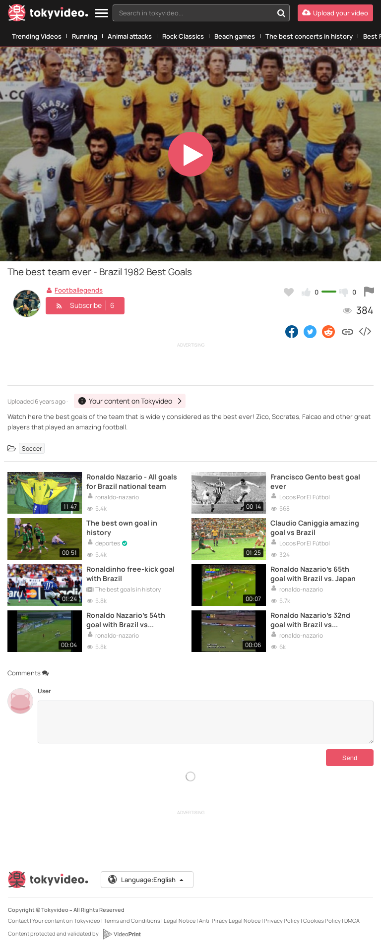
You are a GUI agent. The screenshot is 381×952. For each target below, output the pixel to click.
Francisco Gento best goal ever (315, 481)
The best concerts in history (309, 36)
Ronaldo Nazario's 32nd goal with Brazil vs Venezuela (310, 619)
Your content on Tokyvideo (66, 920)
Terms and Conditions (132, 920)
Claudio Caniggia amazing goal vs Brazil (314, 527)
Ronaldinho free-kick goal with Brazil (130, 573)
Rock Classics (183, 36)
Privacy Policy (282, 920)
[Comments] (206, 722)
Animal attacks (130, 36)
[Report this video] (369, 292)
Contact (18, 920)
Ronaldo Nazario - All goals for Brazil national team (131, 481)
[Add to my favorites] (289, 292)
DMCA (352, 920)
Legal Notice (179, 920)
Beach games (234, 36)
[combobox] (201, 12)
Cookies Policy (322, 920)
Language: (146, 879)
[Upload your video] (335, 12)
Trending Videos (37, 36)
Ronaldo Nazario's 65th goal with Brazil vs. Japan (313, 573)
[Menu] (101, 13)
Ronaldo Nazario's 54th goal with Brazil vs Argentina (125, 619)
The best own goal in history (121, 527)
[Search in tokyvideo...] (281, 12)
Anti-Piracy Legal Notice (229, 920)
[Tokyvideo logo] (48, 14)
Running (84, 36)
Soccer (32, 448)
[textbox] (192, 13)
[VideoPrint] (121, 934)
